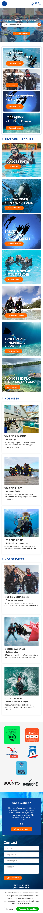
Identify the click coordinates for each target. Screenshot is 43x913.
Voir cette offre (14, 208)
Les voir (12, 85)
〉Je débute (12, 167)
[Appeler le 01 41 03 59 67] (32, 4)
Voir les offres (13, 351)
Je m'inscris (12, 387)
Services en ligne (21, 885)
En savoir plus (15, 63)
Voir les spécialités (15, 315)
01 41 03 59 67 (23, 829)
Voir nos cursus (14, 244)
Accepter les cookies (28, 909)
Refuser (9, 909)
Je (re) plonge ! (13, 279)
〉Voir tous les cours (16, 172)
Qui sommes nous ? (21, 887)
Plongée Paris (22, 33)
